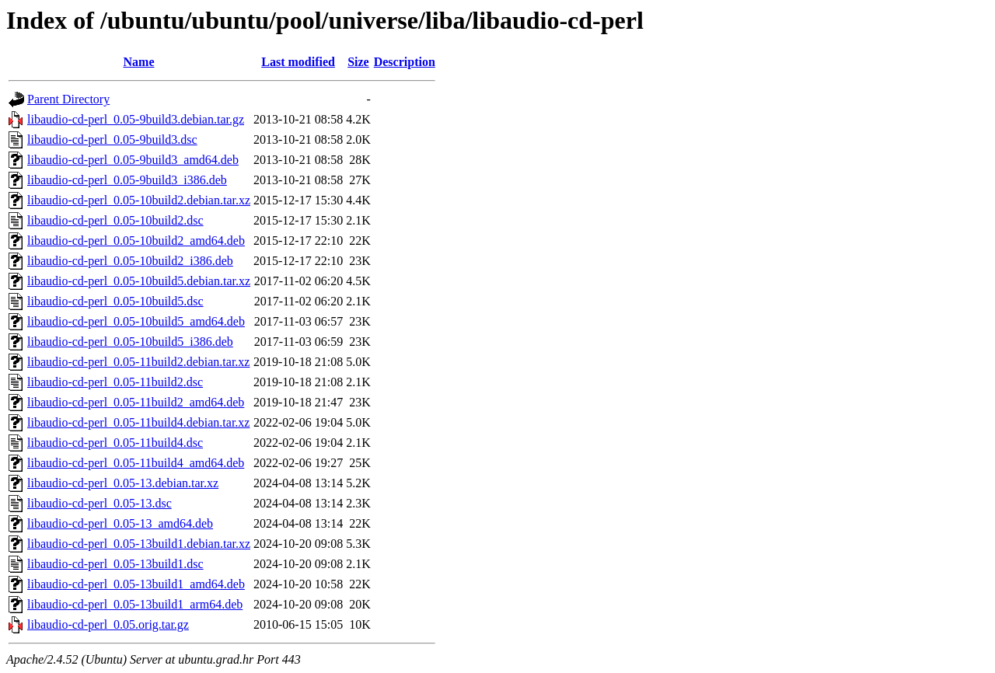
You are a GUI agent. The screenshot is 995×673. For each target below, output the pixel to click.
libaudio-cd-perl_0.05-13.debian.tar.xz (122, 483)
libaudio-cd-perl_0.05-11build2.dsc (115, 382)
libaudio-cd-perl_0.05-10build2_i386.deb (130, 260)
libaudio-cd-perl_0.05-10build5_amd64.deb (136, 321)
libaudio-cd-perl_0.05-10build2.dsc (115, 220)
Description (404, 61)
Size (358, 61)
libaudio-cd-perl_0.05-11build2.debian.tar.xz (138, 361)
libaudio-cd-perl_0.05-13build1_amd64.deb (136, 584)
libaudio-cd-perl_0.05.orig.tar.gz (108, 624)
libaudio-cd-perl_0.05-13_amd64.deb (120, 523)
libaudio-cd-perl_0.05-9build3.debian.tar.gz (135, 119)
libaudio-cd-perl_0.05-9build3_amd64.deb (133, 159)
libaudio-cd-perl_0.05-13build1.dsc (115, 563)
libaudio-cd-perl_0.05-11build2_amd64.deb (135, 402)
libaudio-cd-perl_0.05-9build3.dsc (112, 139)
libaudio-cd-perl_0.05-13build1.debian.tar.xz (138, 543)
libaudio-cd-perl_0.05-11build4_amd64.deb (135, 462)
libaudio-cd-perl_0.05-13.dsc (99, 503)
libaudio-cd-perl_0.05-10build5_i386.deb (130, 341)
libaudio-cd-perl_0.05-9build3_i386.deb (127, 180)
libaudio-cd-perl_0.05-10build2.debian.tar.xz (138, 200)
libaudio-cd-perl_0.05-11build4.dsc (115, 442)
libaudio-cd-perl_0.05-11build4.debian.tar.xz (138, 422)
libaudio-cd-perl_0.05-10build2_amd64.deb (136, 240)
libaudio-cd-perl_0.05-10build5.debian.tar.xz (138, 281)
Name (139, 61)
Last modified (298, 61)
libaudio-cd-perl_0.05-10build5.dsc (115, 301)
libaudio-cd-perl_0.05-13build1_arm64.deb (135, 604)
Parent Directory (68, 99)
